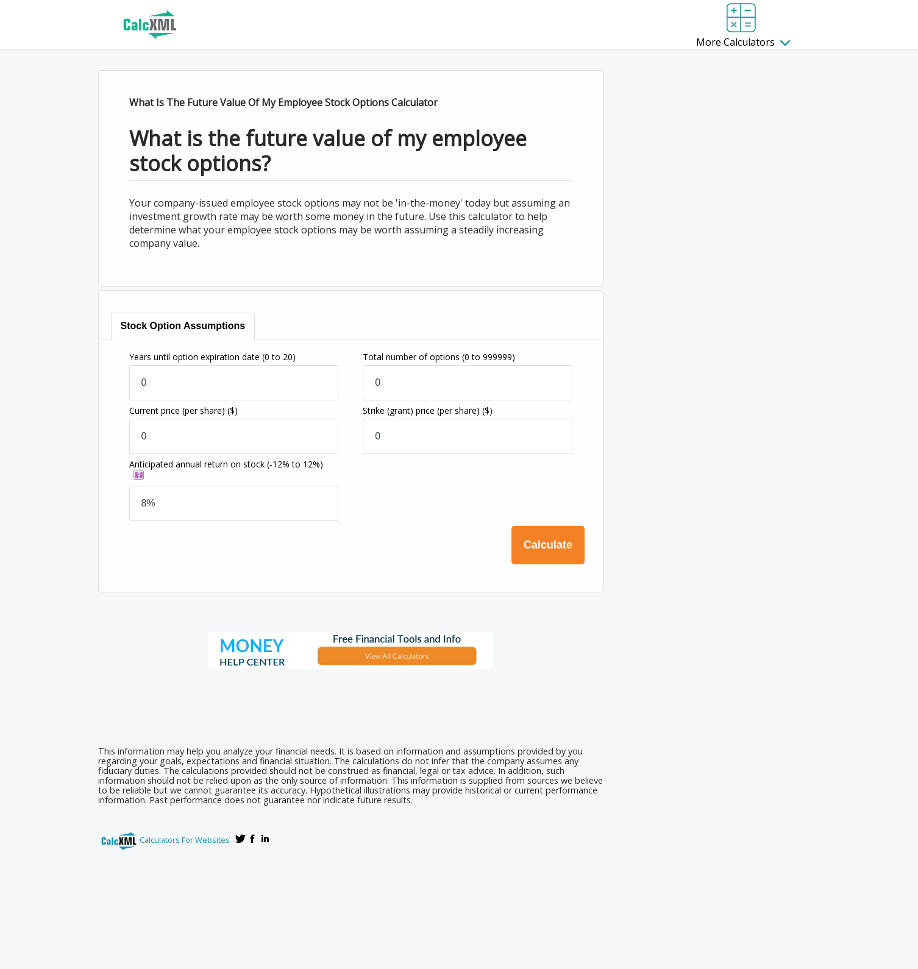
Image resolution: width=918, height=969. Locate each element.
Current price (183, 410)
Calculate (548, 545)
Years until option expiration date (212, 357)
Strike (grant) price (428, 410)
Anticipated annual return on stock (226, 464)
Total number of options (439, 357)
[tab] (184, 326)
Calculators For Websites (185, 839)
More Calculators (743, 42)
